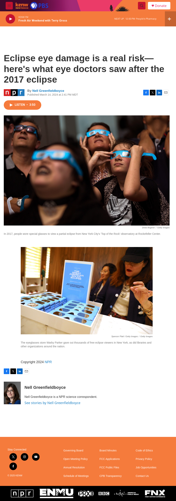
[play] (10, 19)
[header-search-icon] (141, 5)
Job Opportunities (146, 467)
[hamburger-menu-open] (9, 5)
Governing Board (73, 450)
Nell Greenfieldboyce (48, 91)
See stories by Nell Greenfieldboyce (52, 402)
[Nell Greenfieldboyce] (12, 393)
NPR (48, 362)
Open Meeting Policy (75, 459)
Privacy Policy (144, 459)
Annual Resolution (74, 467)
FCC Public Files (109, 467)
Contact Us (142, 476)
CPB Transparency (110, 476)
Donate (161, 6)
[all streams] (170, 18)
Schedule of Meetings (76, 476)
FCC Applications (109, 459)
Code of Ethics (144, 450)
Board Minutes (107, 450)
